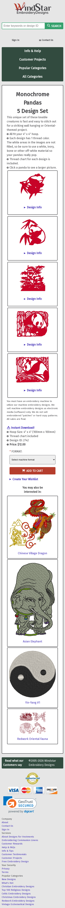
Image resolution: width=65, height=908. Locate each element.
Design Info (34, 207)
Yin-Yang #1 (32, 702)
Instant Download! (22, 427)
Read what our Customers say (13, 763)
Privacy (6, 868)
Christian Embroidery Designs (18, 886)
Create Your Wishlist (25, 479)
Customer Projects (32, 59)
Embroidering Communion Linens (20, 840)
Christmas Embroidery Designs (19, 897)
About (5, 822)
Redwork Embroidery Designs (18, 900)
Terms (5, 872)
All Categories (32, 77)
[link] (20, 805)
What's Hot (7, 882)
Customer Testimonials (14, 854)
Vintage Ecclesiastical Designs (18, 904)
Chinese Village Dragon (32, 553)
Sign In (15, 40)
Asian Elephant (32, 641)
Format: (16, 451)
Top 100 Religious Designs (16, 889)
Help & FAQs (8, 847)
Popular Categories (32, 68)
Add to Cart (32, 471)
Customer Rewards (12, 843)
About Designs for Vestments (18, 836)
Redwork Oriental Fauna (32, 739)
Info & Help (32, 51)
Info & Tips (8, 850)
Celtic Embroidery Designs (16, 893)
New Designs (9, 879)
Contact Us (46, 40)
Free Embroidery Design (15, 861)
